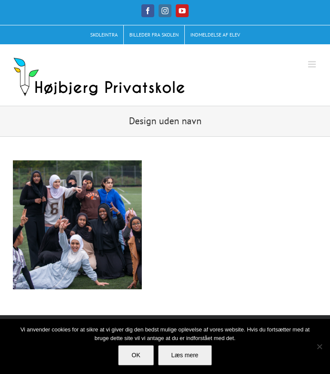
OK (135, 355)
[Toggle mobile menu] (312, 64)
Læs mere (185, 355)
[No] (319, 346)
